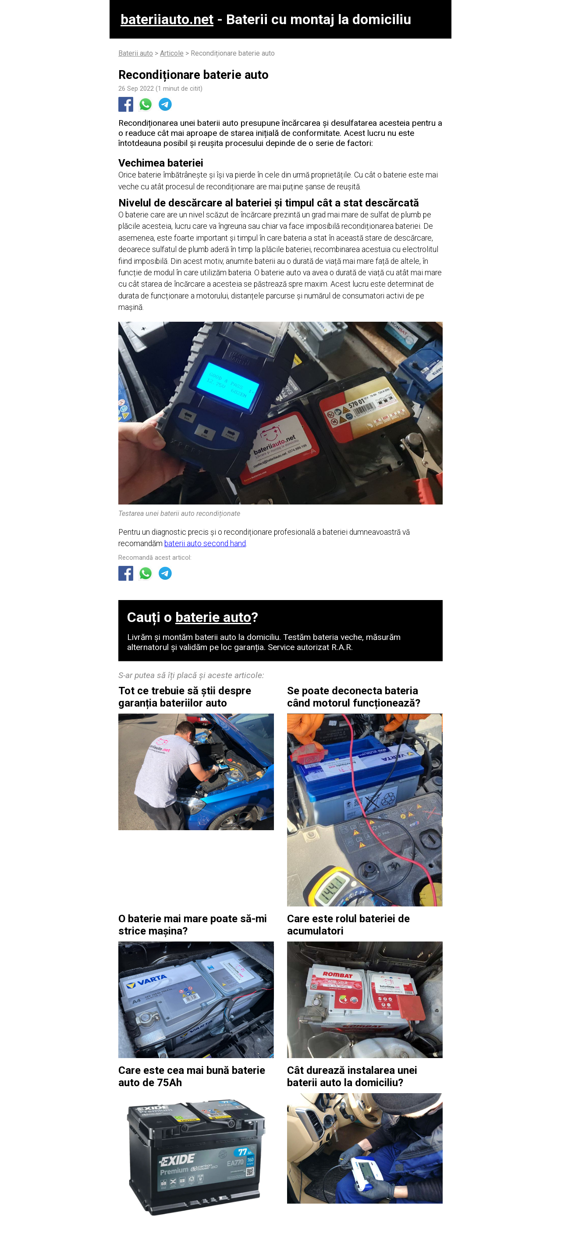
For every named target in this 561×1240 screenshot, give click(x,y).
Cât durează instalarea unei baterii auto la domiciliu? (352, 1076)
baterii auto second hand (205, 543)
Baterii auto (135, 53)
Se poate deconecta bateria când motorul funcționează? (353, 697)
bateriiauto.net (167, 19)
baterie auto (213, 617)
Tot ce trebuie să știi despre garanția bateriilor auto (184, 697)
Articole (172, 53)
